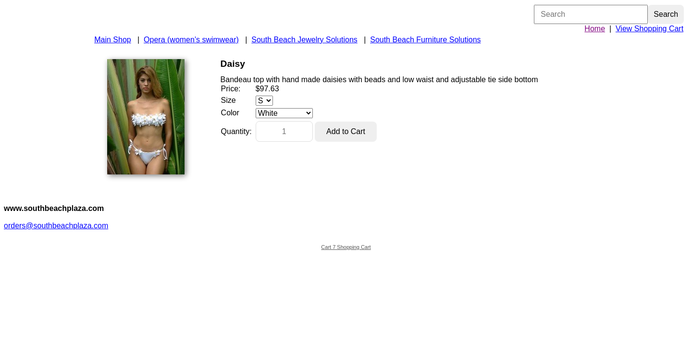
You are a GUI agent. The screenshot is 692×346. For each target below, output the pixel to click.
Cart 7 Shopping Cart (346, 247)
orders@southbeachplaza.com (56, 226)
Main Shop (112, 40)
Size (228, 100)
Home (594, 29)
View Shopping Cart (649, 29)
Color (230, 113)
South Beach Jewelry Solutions (304, 40)
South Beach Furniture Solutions (425, 40)
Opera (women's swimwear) (191, 40)
